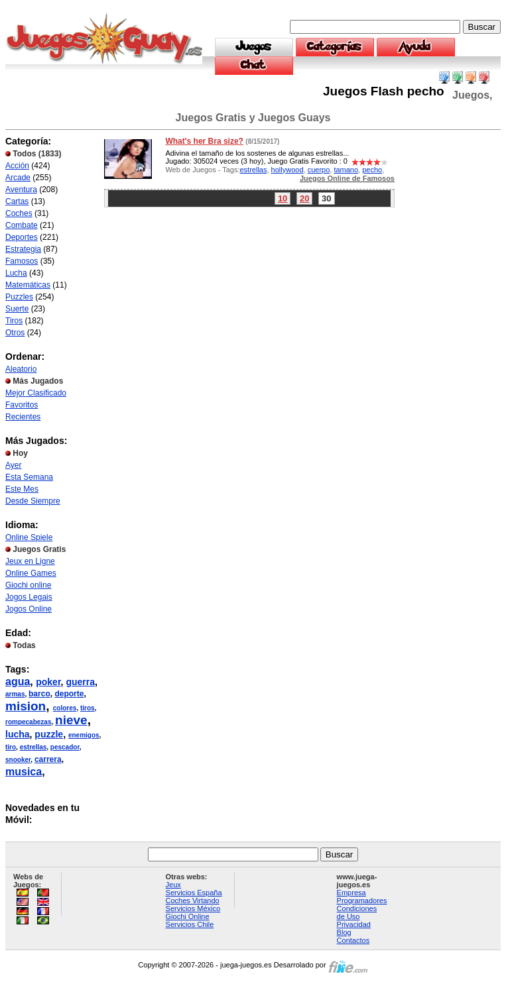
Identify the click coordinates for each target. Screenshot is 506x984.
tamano (346, 170)
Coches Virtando (193, 900)
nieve (71, 720)
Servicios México (193, 908)
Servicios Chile (190, 924)
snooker (18, 759)
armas (15, 694)
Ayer (13, 465)
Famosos (21, 261)
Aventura (21, 189)
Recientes (22, 416)
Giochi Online (188, 916)
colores (65, 708)
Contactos (353, 940)
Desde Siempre (32, 501)
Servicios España (194, 893)
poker (48, 682)
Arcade (18, 177)
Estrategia (23, 249)
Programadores (362, 900)
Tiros (14, 320)
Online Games (30, 573)
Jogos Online (28, 609)
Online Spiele (28, 537)
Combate (21, 225)
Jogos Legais (28, 597)
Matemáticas (27, 285)
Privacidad (354, 924)
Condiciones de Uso (357, 912)
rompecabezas (28, 722)
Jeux (173, 885)
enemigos (83, 735)
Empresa (351, 893)
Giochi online (28, 585)
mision (25, 706)
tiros (87, 708)
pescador (65, 747)
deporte (69, 693)
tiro (10, 747)
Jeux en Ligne (30, 561)
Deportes (21, 237)
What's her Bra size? (204, 141)
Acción (17, 165)
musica (23, 771)
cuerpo (319, 170)
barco (39, 693)
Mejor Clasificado (35, 393)
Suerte (17, 308)
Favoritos (21, 405)
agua (17, 681)
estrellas (33, 747)
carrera (48, 759)
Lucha (16, 273)
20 (304, 198)
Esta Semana (29, 477)
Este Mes (21, 489)
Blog (344, 932)
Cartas (17, 201)
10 (282, 198)
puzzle (48, 734)
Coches (18, 213)
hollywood (287, 170)
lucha (17, 734)
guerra (80, 682)
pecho (372, 170)
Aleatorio (20, 369)
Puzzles (19, 296)
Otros (15, 332)
